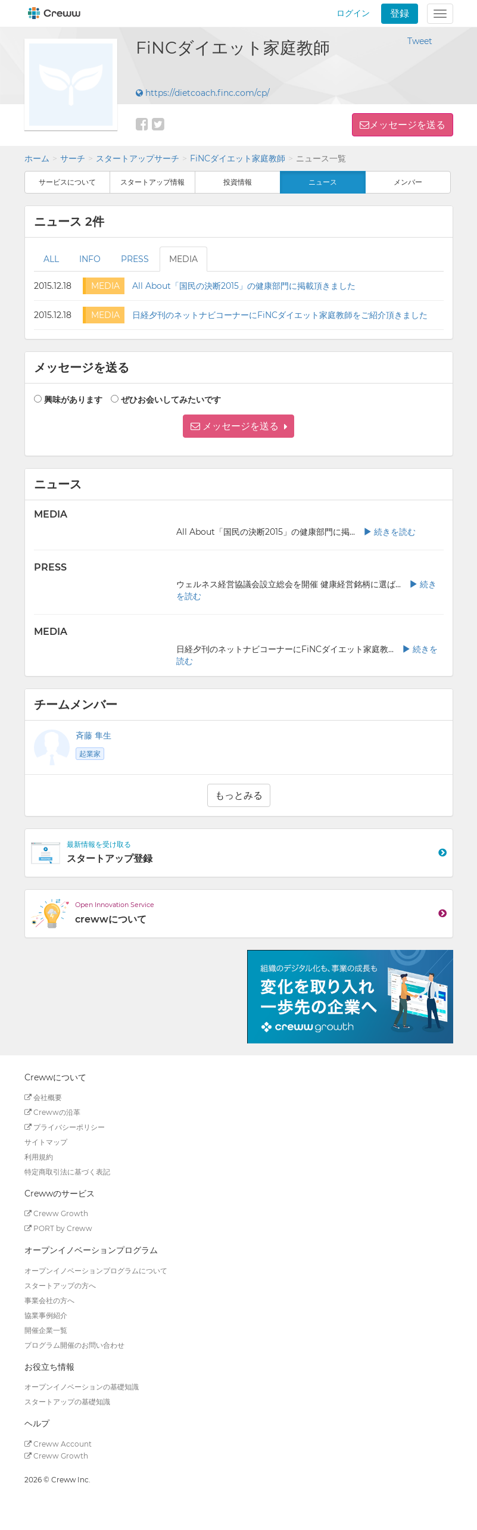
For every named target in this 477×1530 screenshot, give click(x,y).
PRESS (135, 259)
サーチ (72, 158)
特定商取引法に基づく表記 (67, 1171)
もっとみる (239, 795)
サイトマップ (45, 1142)
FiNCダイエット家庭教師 (237, 158)
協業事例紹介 (45, 1315)
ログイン (353, 13)
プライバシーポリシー (64, 1127)
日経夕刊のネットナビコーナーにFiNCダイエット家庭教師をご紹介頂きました (280, 315)
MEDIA (183, 259)
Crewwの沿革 (52, 1112)
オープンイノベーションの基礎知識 (81, 1386)
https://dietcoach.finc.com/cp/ (203, 93)
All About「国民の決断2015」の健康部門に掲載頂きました (244, 286)
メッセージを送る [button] (407, 124)
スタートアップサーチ (137, 158)
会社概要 (43, 1097)
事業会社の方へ (49, 1300)
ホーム (36, 158)
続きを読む (389, 531)
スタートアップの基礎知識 (67, 1401)
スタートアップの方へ (60, 1285)
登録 (399, 13)
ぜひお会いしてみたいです (171, 399)
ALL (51, 259)
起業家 (90, 753)
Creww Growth (56, 1213)
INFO (90, 259)
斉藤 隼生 (93, 735)
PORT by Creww (58, 1228)
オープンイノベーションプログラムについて (95, 1270)
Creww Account (58, 1443)
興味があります (73, 399)
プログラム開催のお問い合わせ (74, 1345)
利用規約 (38, 1156)
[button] (238, 426)
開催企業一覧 (45, 1330)
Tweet (419, 41)
